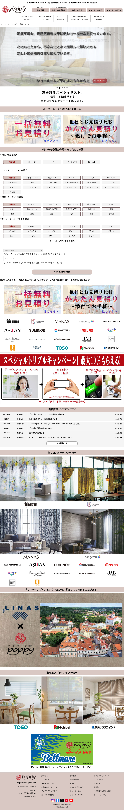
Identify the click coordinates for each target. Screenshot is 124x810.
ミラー (12, 209)
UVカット (32, 204)
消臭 (71, 214)
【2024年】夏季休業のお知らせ (40, 428)
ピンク (71, 231)
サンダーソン (52, 187)
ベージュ (32, 236)
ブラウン (91, 231)
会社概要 (97, 783)
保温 (91, 214)
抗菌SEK (91, 209)
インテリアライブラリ (49, 791)
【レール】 (91, 162)
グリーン (91, 226)
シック (91, 178)
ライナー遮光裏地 (71, 182)
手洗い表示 (91, 204)
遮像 (32, 214)
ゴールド (12, 231)
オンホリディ (72, 187)
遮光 (32, 182)
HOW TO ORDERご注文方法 (45, 18)
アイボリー (32, 226)
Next (121, 57)
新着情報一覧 (62, 443)
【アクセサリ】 (72, 162)
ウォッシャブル (72, 204)
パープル (52, 231)
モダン (12, 187)
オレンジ (71, 226)
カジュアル (111, 178)
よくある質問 (98, 779)
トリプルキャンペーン (101, 776)
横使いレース (32, 209)
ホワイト (52, 236)
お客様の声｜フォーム (49, 787)
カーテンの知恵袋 (47, 795)
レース (71, 178)
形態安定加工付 (72, 209)
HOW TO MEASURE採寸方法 (26, 18)
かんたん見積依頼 (76, 787)
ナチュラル (12, 182)
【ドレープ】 (32, 162)
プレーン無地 (52, 182)
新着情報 (73, 776)
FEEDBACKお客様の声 (61, 18)
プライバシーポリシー (101, 795)
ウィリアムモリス (91, 187)
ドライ (111, 204)
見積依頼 (73, 783)
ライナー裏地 (91, 182)
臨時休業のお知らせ (36, 433)
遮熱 (52, 214)
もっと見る (118, 414)
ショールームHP (75, 791)
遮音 (111, 209)
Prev (3, 57)
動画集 (96, 787)
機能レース (52, 178)
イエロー (52, 226)
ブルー (12, 236)
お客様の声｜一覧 (47, 783)
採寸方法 (44, 776)
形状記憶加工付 (52, 209)
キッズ (12, 192)
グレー (111, 226)
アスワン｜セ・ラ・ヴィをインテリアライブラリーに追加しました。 (55, 424)
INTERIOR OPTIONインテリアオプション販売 (79, 18)
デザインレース (32, 178)
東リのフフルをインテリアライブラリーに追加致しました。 (51, 437)
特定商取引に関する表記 (102, 791)
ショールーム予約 (76, 795)
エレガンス (111, 182)
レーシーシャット (111, 187)
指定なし (12, 162)
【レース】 (52, 162)
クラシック (32, 187)
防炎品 (111, 214)
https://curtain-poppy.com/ (26, 783)
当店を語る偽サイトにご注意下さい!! (43, 419)
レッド (91, 236)
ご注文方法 (45, 779)
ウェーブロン (52, 204)
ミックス (71, 236)
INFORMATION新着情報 (99, 18)
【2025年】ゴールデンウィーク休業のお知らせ (46, 414)
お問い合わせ (74, 779)
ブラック (111, 231)
